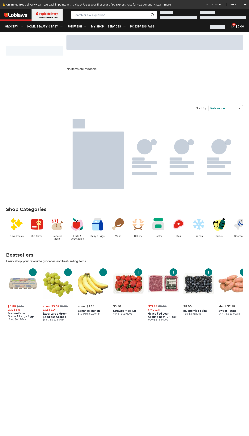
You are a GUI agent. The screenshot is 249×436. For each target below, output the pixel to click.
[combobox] (114, 15)
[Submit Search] (152, 15)
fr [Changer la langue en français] (245, 4)
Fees (233, 4)
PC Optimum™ (214, 4)
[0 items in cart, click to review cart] (237, 26)
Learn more (163, 4)
